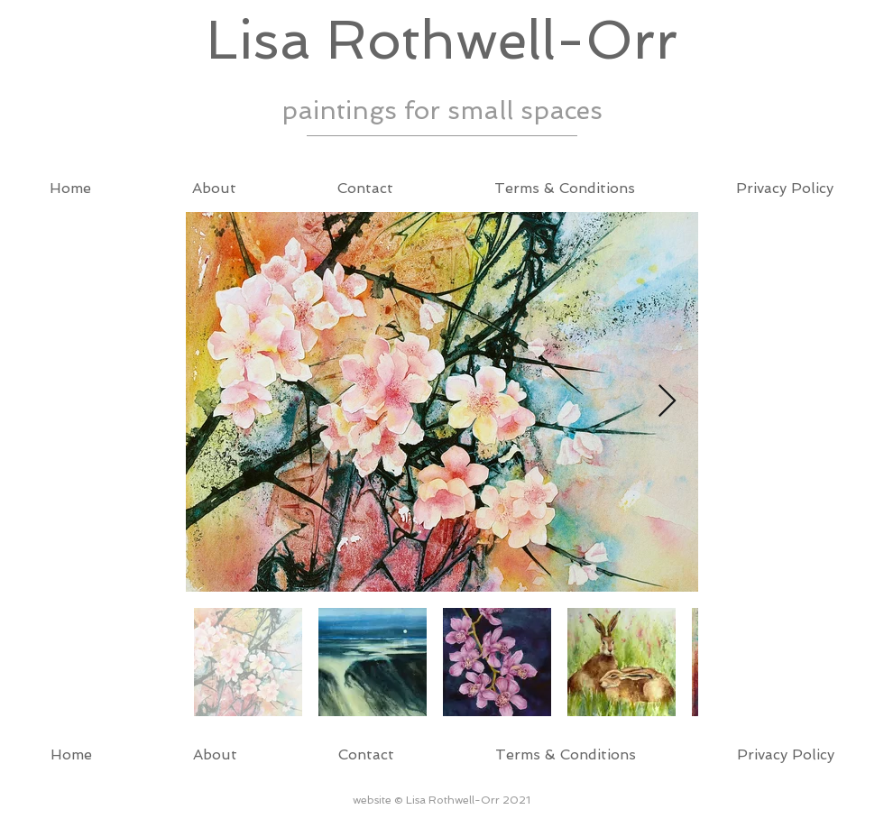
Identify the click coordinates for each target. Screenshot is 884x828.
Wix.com (117, 807)
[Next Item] (667, 401)
